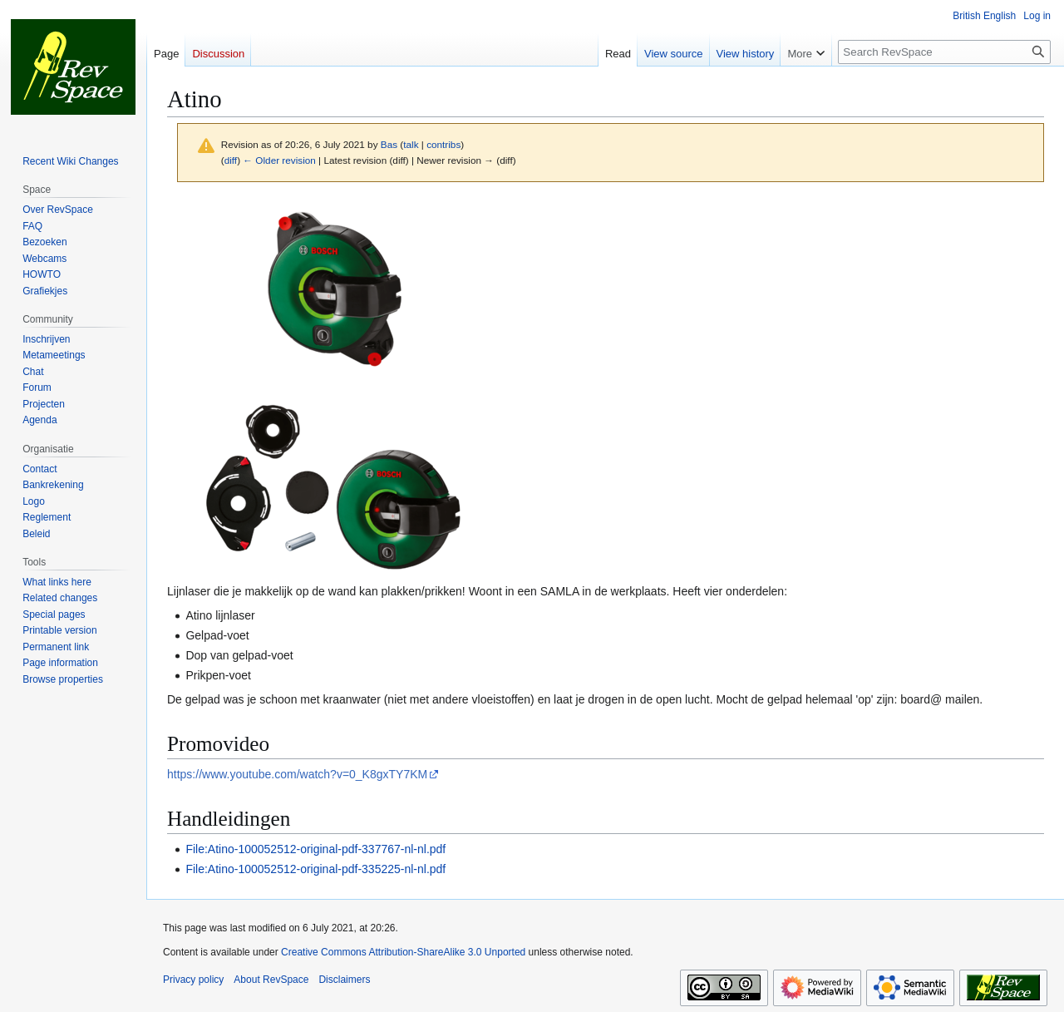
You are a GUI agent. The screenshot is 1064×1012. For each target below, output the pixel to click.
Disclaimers (344, 979)
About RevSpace (271, 979)
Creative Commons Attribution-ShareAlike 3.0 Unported (403, 952)
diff (230, 160)
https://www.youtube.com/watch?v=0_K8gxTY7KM (297, 774)
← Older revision (279, 160)
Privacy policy (193, 979)
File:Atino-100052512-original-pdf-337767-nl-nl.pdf (315, 849)
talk (410, 144)
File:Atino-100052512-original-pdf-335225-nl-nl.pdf (315, 869)
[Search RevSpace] (944, 52)
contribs (443, 144)
